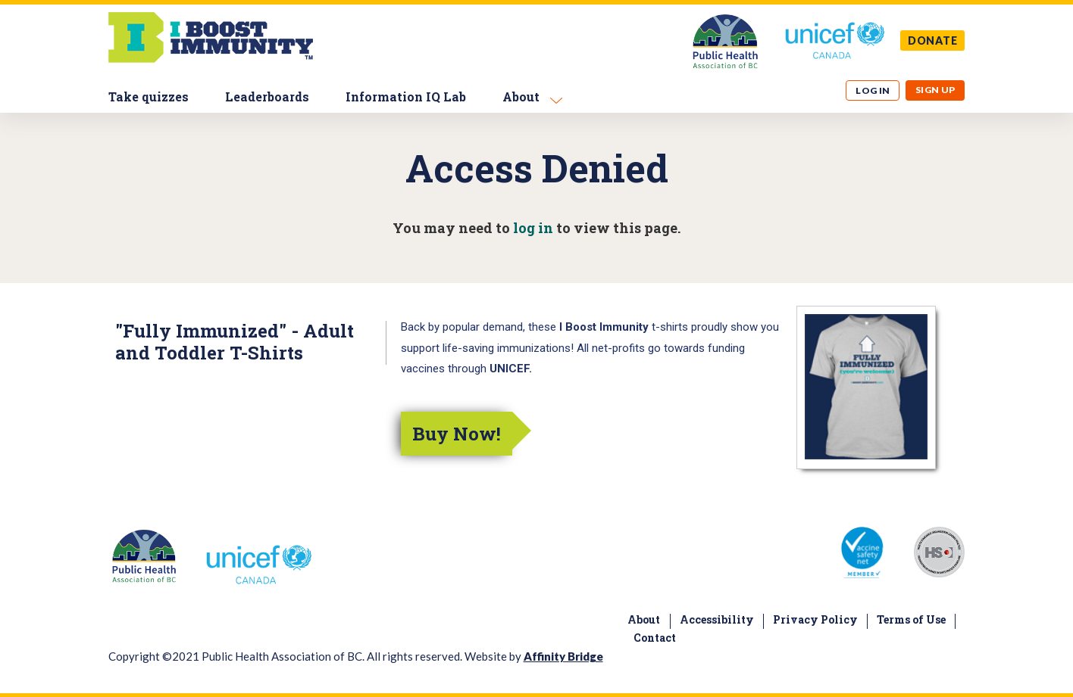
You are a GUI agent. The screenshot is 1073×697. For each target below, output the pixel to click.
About (521, 96)
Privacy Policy (815, 619)
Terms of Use (911, 619)
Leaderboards (267, 96)
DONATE (933, 40)
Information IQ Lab (406, 96)
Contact (654, 637)
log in (533, 228)
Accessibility (717, 619)
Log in (873, 90)
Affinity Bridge (563, 656)
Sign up (935, 89)
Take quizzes (148, 96)
